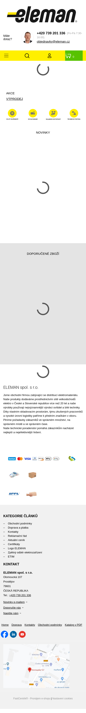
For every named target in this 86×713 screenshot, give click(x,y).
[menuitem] (43, 523)
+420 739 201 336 (51, 33)
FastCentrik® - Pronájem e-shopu (31, 698)
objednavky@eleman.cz (53, 41)
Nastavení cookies (62, 698)
